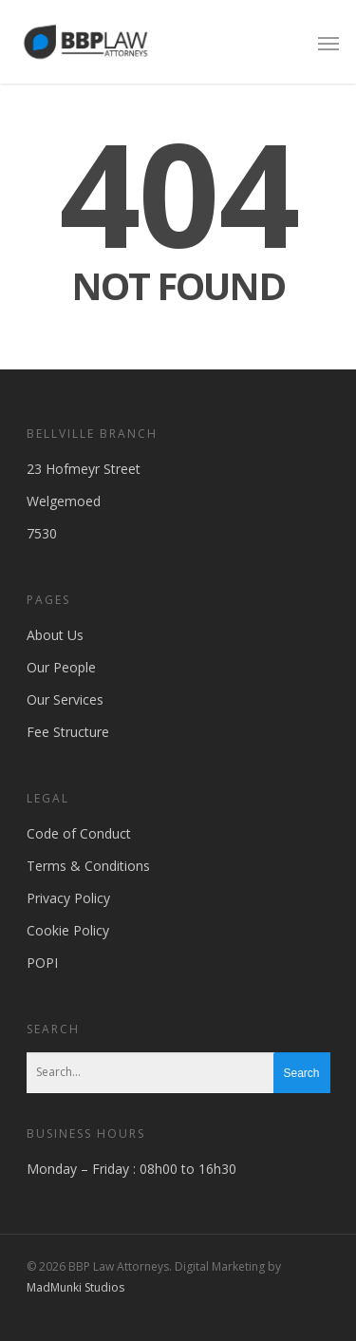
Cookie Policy (68, 930)
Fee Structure (68, 732)
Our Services (65, 699)
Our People (61, 667)
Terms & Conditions (88, 866)
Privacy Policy (68, 898)
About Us (55, 635)
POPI (42, 963)
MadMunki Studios (75, 1287)
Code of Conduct (79, 833)
